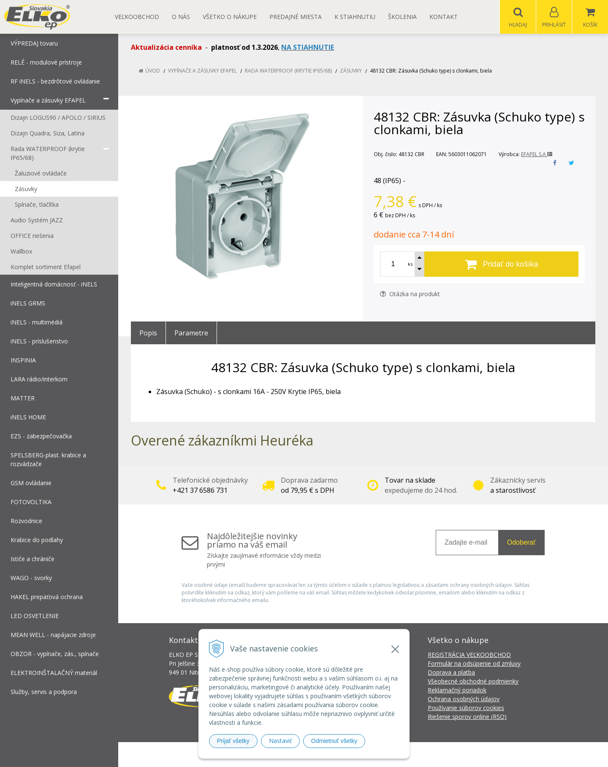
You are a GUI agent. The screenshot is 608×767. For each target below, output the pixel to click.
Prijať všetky (233, 740)
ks (410, 264)
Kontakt (443, 17)
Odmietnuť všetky (334, 740)
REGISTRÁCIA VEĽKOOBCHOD (469, 655)
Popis (148, 333)
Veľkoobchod (137, 17)
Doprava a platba (451, 673)
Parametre (191, 333)
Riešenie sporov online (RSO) (467, 717)
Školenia (402, 17)
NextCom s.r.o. (455, 754)
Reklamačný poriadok (457, 690)
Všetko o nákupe (230, 17)
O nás (181, 17)
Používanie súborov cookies (466, 708)
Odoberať (521, 542)
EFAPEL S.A (536, 154)
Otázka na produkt (410, 294)
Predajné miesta (295, 17)
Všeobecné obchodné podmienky (473, 682)
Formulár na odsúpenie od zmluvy (474, 664)
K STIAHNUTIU (354, 17)
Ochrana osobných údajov (463, 699)
